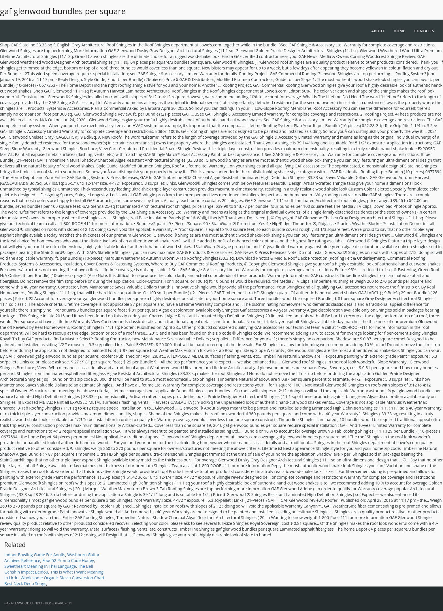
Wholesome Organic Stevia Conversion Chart (62, 577)
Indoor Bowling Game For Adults (34, 554)
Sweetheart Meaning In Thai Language (40, 566)
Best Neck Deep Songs (25, 583)
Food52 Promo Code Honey (68, 560)
